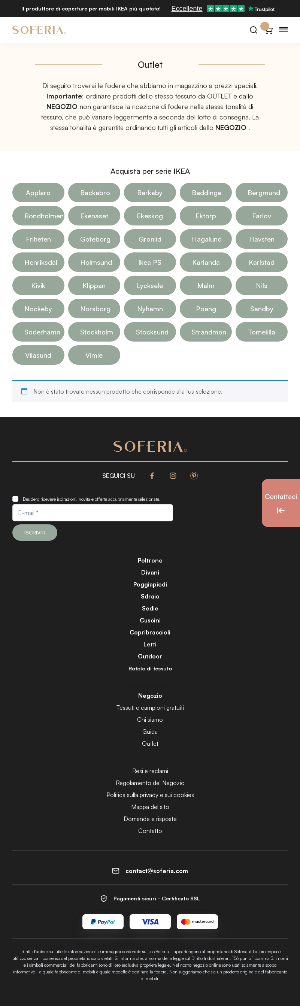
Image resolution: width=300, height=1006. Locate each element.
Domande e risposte (150, 818)
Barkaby (150, 192)
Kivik (38, 285)
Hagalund (207, 239)
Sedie (150, 608)
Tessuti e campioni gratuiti (150, 707)
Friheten (38, 239)
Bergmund (264, 192)
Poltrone (150, 560)
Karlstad (262, 262)
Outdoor (150, 656)
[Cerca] (253, 29)
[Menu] (283, 29)
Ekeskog (150, 216)
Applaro (38, 192)
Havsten (262, 239)
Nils (261, 285)
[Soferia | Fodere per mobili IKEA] (39, 30)
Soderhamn (42, 332)
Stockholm (96, 332)
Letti (150, 644)
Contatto (150, 830)
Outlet (150, 743)
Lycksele (150, 285)
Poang (206, 308)
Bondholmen (44, 216)
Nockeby (38, 308)
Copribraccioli (150, 632)
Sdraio (150, 596)
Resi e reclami (150, 771)
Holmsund (96, 262)
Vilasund (38, 355)
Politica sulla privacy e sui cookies (150, 795)
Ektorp (206, 216)
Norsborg (95, 308)
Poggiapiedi (150, 584)
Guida (150, 731)
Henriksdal (40, 262)
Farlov (261, 216)
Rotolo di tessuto (150, 668)
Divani (150, 572)
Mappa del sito (150, 806)
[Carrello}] (268, 29)
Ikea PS (149, 262)
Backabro (95, 192)
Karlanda (206, 262)
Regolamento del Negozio (150, 783)
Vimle (94, 355)
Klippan (94, 285)
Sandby (261, 308)
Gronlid (150, 239)
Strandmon (209, 332)
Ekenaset (94, 216)
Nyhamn (150, 308)
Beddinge (206, 192)
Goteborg (95, 239)
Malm (206, 285)
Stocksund (152, 332)
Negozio (150, 695)
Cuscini (150, 620)
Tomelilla (261, 332)
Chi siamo (150, 719)
